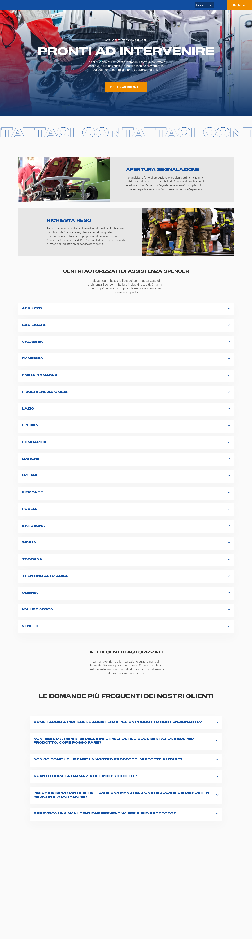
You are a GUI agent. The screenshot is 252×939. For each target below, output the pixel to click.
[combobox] (196, 5)
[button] (239, 5)
